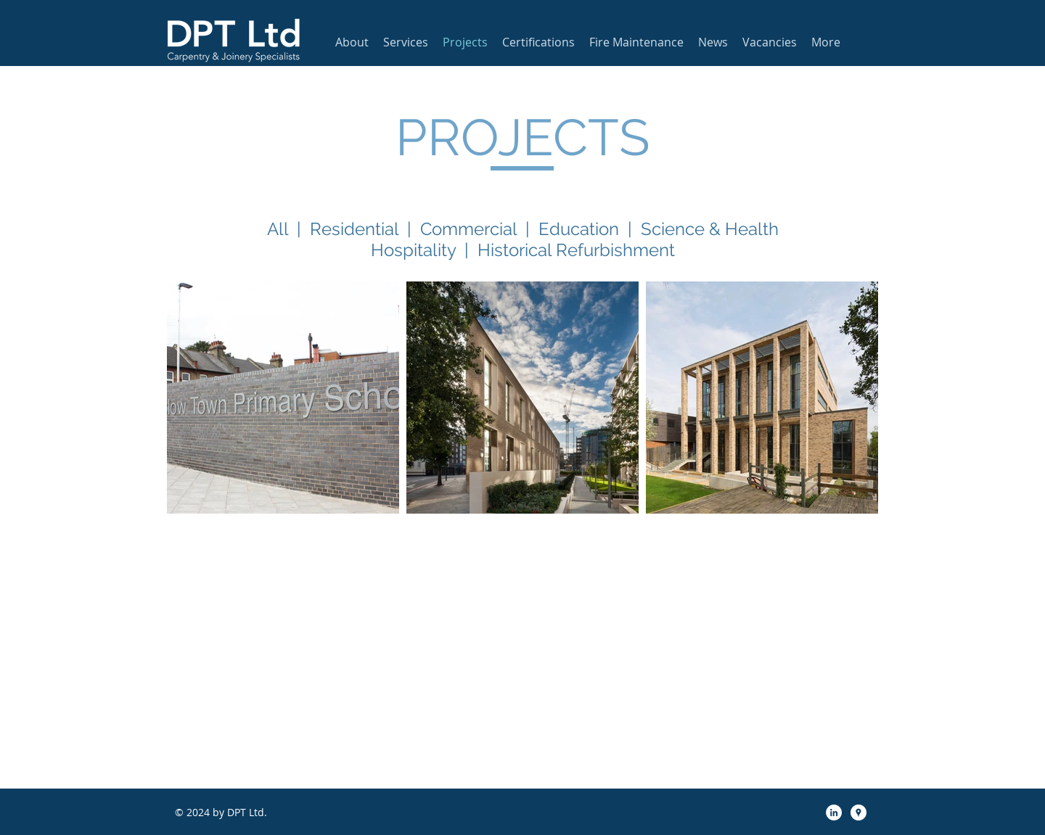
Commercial (468, 228)
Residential (354, 228)
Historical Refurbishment (576, 249)
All (277, 228)
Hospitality (413, 249)
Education (578, 228)
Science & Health (710, 228)
